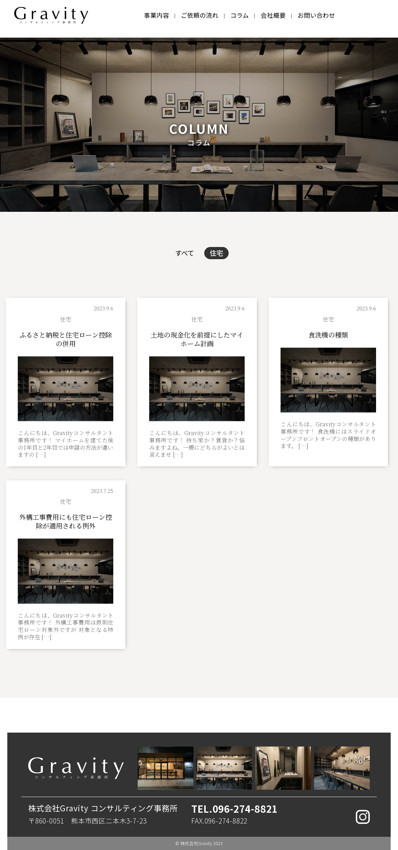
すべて (184, 253)
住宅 (216, 253)
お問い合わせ (316, 15)
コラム (239, 15)
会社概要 (273, 15)
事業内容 (156, 15)
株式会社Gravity (196, 843)
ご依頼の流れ (200, 15)
